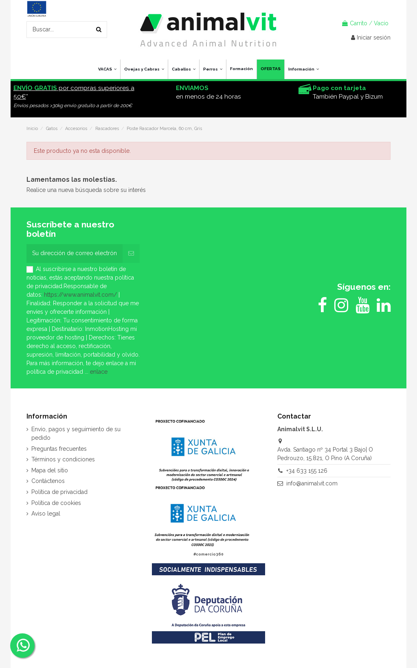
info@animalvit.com (312, 483)
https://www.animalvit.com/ (80, 294)
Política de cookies (56, 503)
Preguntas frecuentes (59, 448)
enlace (99, 371)
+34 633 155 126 (306, 470)
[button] (303, 69)
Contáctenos (48, 481)
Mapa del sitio (49, 470)
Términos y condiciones (63, 459)
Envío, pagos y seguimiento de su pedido (76, 433)
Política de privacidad (59, 492)
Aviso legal (45, 513)
